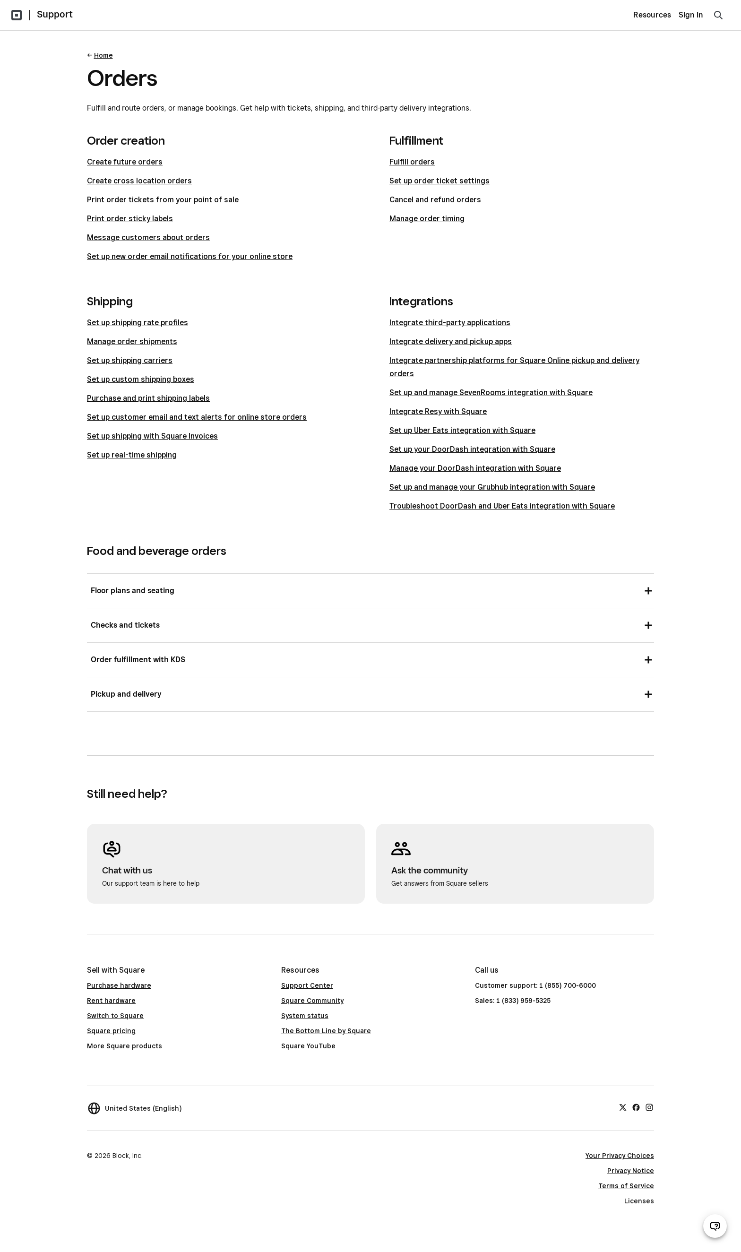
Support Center (307, 985)
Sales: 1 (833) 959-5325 (513, 1000)
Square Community (312, 1000)
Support (55, 14)
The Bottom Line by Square (326, 1031)
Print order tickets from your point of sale (163, 199)
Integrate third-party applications (449, 322)
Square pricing (111, 1031)
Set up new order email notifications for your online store (190, 256)
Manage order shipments (132, 341)
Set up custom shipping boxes (140, 379)
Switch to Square (115, 1015)
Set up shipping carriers (129, 360)
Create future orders (125, 161)
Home (103, 55)
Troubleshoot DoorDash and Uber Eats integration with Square (502, 505)
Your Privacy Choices (620, 1155)
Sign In (691, 14)
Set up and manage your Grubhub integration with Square (492, 487)
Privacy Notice (630, 1170)
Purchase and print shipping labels (148, 398)
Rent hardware (111, 1000)
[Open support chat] (715, 1226)
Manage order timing (427, 218)
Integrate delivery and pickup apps (450, 341)
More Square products (124, 1046)
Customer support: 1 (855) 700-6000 (535, 985)
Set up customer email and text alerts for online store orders (197, 417)
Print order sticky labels (130, 218)
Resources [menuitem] (652, 14)
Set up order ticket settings (439, 180)
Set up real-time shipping (132, 454)
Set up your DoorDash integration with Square (472, 449)
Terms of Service (626, 1186)
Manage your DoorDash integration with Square (475, 468)
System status (304, 1015)
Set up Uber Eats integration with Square (462, 430)
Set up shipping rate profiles (137, 322)
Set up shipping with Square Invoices (152, 436)
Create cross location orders (139, 180)
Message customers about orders (148, 237)
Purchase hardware (119, 985)
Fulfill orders (412, 161)
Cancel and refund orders (435, 199)
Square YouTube (308, 1046)
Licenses (639, 1201)
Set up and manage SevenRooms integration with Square (491, 392)
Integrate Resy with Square (438, 411)
